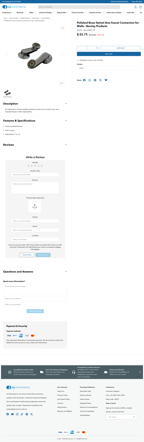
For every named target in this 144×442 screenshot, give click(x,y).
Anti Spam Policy (63, 399)
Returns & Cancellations (89, 407)
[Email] (35, 230)
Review (35, 180)
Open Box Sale (85, 391)
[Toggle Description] (35, 103)
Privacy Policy (62, 395)
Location (35, 236)
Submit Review (43, 255)
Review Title (35, 171)
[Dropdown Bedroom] (19, 13)
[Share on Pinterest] (95, 80)
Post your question (35, 311)
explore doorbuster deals (119, 2)
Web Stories (61, 407)
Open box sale (137, 2)
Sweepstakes (85, 415)
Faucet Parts (35, 18)
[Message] (35, 289)
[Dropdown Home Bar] (130, 13)
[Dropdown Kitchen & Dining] (44, 13)
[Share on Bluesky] (106, 80)
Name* (35, 217)
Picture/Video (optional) (35, 198)
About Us (60, 391)
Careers (60, 403)
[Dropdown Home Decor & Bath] (113, 13)
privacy (36, 249)
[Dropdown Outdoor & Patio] (94, 13)
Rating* (35, 162)
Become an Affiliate (64, 411)
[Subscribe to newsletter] (134, 417)
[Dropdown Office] (30, 13)
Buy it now (108, 54)
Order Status (85, 399)
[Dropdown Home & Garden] (77, 13)
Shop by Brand (85, 395)
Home (5, 18)
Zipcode (79, 64)
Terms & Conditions (87, 411)
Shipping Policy (85, 403)
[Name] (35, 221)
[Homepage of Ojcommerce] (14, 6)
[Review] (35, 188)
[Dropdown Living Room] (6, 13)
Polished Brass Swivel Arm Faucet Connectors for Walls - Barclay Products (24, 20)
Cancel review (26, 255)
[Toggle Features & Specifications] (35, 120)
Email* (35, 226)
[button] (28, 165)
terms (58, 247)
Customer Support (113, 391)
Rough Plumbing (25, 18)
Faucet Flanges (45, 18)
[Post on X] (100, 80)
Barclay (79, 30)
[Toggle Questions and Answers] (35, 271)
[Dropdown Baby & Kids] (61, 13)
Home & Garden (13, 18)
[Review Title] (35, 174)
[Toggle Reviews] (35, 144)
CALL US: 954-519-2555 (115, 395)
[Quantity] (88, 48)
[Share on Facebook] (84, 80)
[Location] (35, 239)
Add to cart (120, 48)
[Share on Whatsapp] (90, 80)
